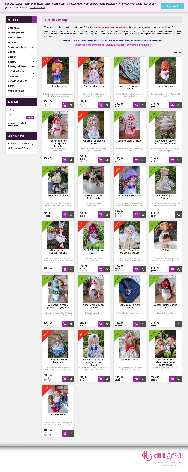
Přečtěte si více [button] (37, 7)
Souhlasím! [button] (172, 6)
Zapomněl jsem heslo (17, 123)
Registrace (13, 126)
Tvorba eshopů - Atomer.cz (172, 465)
